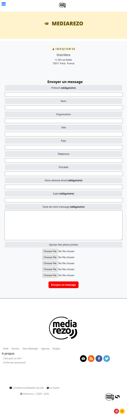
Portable (63, 167)
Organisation (63, 114)
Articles (15, 348)
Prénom (63, 88)
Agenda (45, 348)
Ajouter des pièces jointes (63, 244)
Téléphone (63, 154)
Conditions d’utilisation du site (26, 387)
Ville (63, 127)
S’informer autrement (14, 362)
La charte (53, 387)
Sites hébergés (30, 348)
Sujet (63, 193)
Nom (63, 101)
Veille (6, 348)
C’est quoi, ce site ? (12, 358)
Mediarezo (27, 393)
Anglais (56, 348)
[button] (2, 4)
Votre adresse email (63, 180)
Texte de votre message (63, 206)
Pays (63, 140)
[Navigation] (62, 4)
